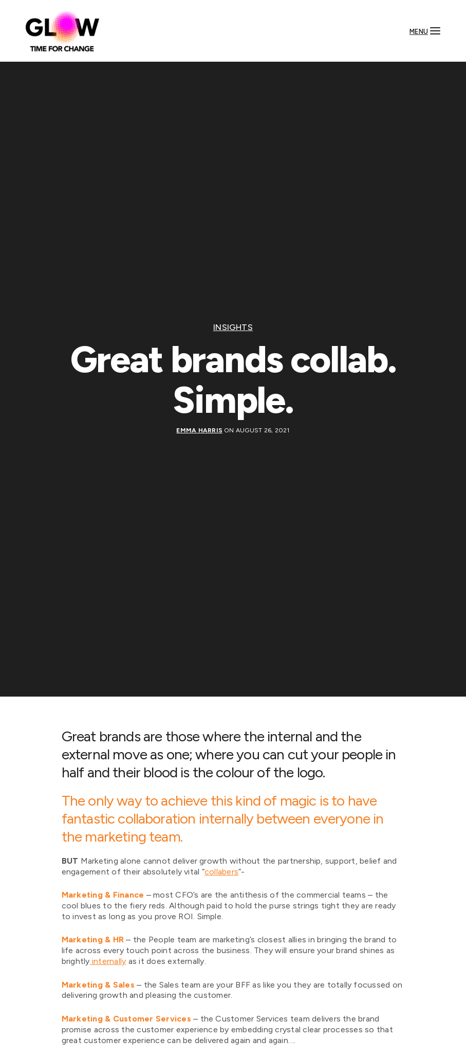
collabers (221, 872)
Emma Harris (199, 430)
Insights (233, 327)
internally (108, 961)
